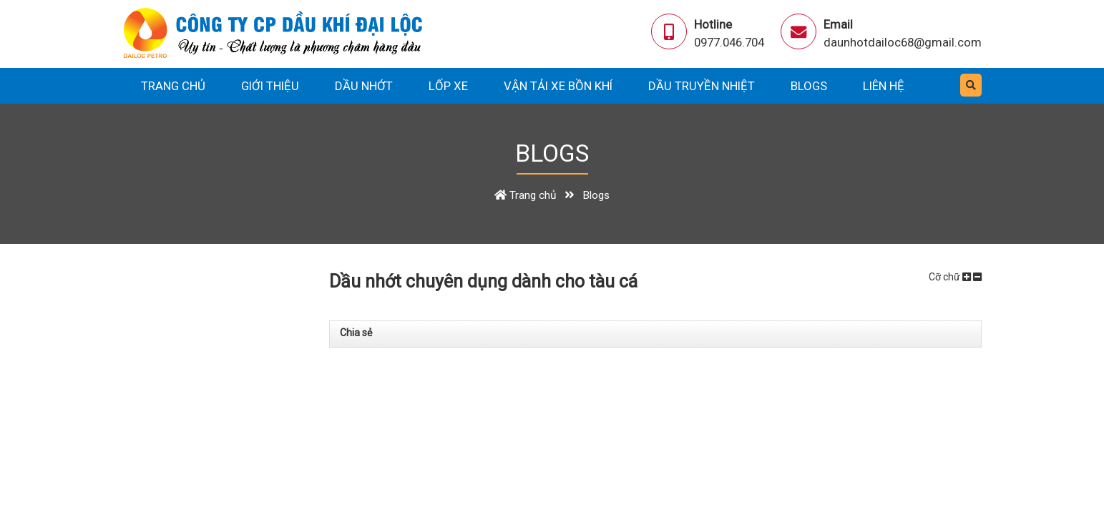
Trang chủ (173, 86)
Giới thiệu (270, 86)
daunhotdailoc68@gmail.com (903, 42)
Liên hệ (883, 86)
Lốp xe (448, 86)
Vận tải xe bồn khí (558, 86)
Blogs (809, 86)
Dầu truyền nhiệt (701, 86)
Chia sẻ (356, 332)
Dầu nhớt (364, 86)
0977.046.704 (729, 42)
